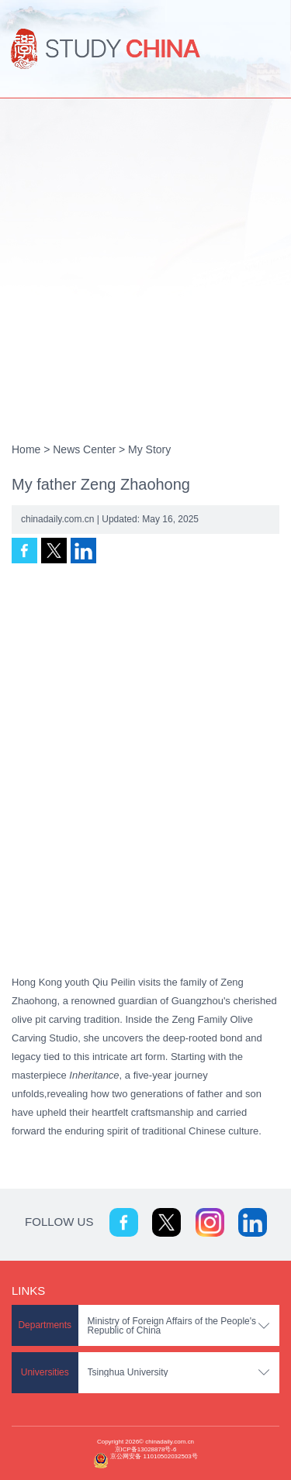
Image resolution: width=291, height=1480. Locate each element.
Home (26, 449)
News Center (84, 449)
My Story (149, 449)
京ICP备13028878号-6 (146, 1449)
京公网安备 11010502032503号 (153, 1456)
